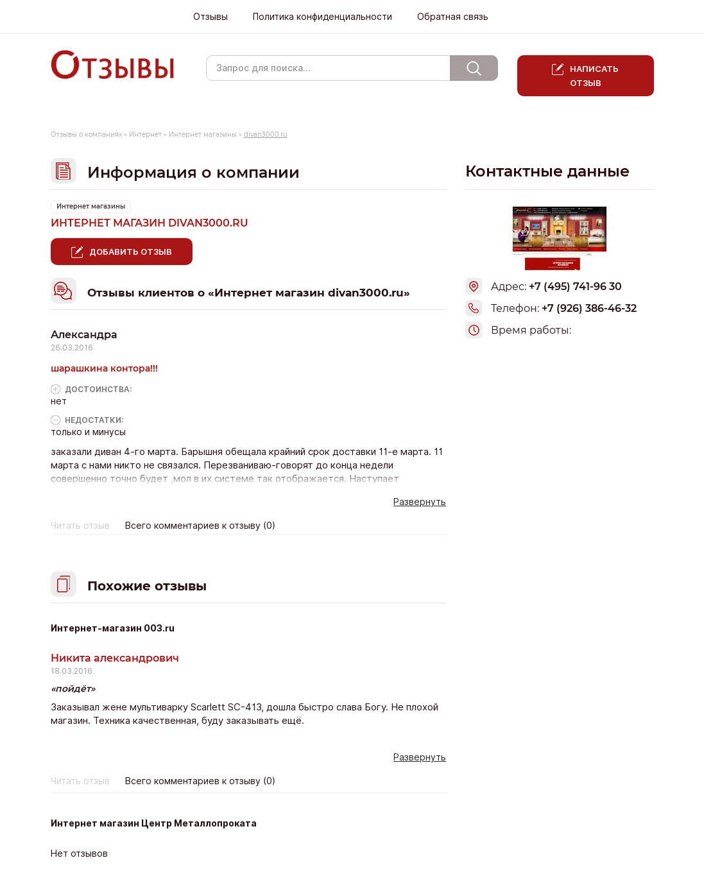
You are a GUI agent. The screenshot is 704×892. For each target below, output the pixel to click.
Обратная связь (452, 17)
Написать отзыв (594, 76)
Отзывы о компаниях (86, 134)
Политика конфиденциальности (322, 17)
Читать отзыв (80, 525)
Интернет (145, 134)
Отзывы (210, 17)
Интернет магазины (203, 134)
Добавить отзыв (130, 251)
